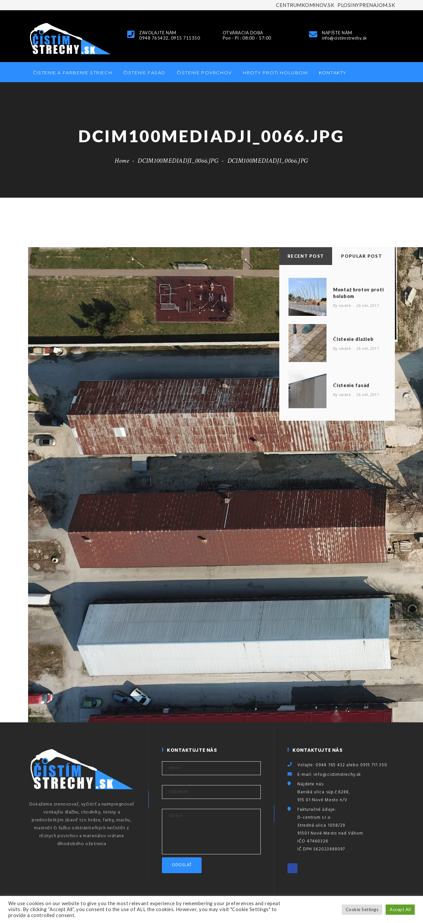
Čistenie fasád (144, 72)
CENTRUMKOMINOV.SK (305, 5)
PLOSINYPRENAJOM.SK (366, 5)
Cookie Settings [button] (362, 909)
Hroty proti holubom (275, 72)
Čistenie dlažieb (353, 339)
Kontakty (333, 72)
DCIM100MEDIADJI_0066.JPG (177, 160)
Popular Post (361, 256)
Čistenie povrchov (204, 72)
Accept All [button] (400, 909)
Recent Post (306, 256)
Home (122, 160)
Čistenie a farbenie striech (72, 72)
